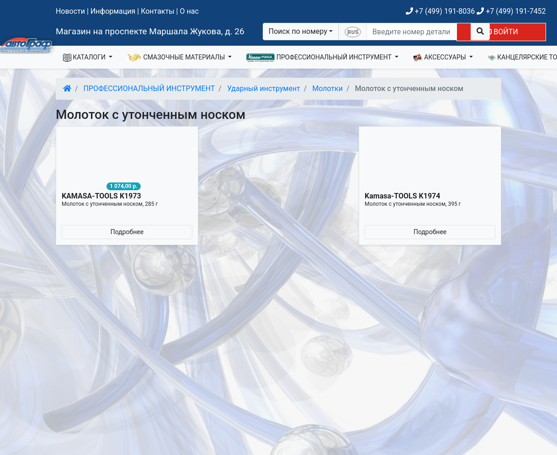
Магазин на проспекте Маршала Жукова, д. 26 (150, 31)
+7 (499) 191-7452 (511, 11)
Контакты (157, 11)
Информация (112, 11)
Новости (70, 11)
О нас (189, 11)
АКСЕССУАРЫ (440, 58)
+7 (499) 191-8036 (440, 11)
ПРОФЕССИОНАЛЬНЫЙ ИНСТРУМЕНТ (319, 58)
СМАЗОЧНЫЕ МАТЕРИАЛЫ (177, 58)
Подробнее (127, 232)
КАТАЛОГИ (85, 58)
